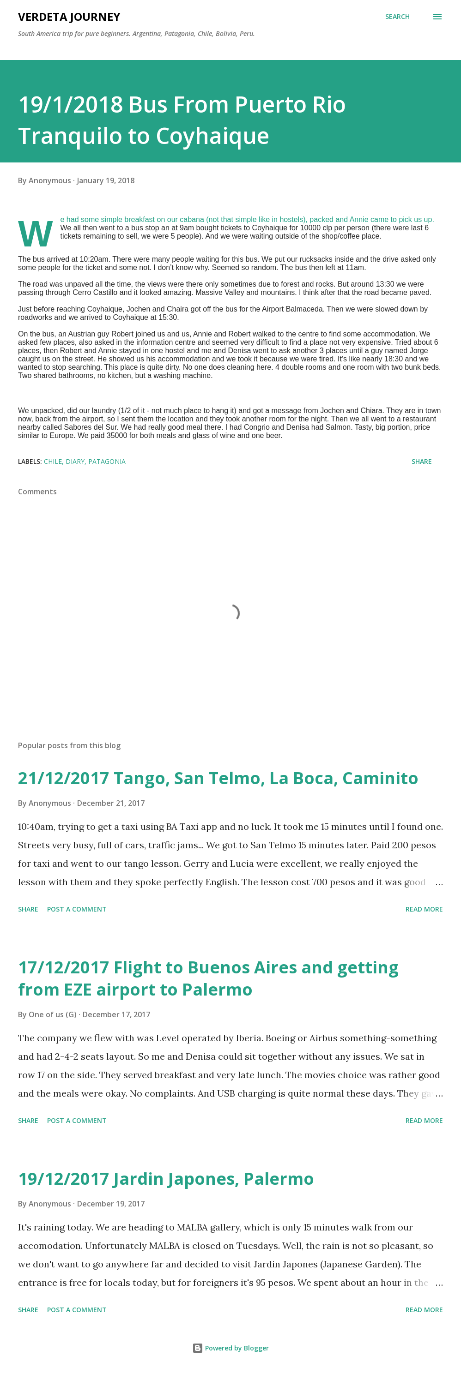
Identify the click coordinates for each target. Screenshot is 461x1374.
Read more (424, 909)
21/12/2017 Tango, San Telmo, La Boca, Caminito (218, 778)
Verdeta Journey (69, 16)
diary (75, 461)
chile (53, 461)
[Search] (397, 16)
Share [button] (422, 461)
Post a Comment (77, 909)
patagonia (107, 461)
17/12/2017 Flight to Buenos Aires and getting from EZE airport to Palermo (208, 978)
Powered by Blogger (230, 1348)
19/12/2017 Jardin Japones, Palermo (166, 1178)
